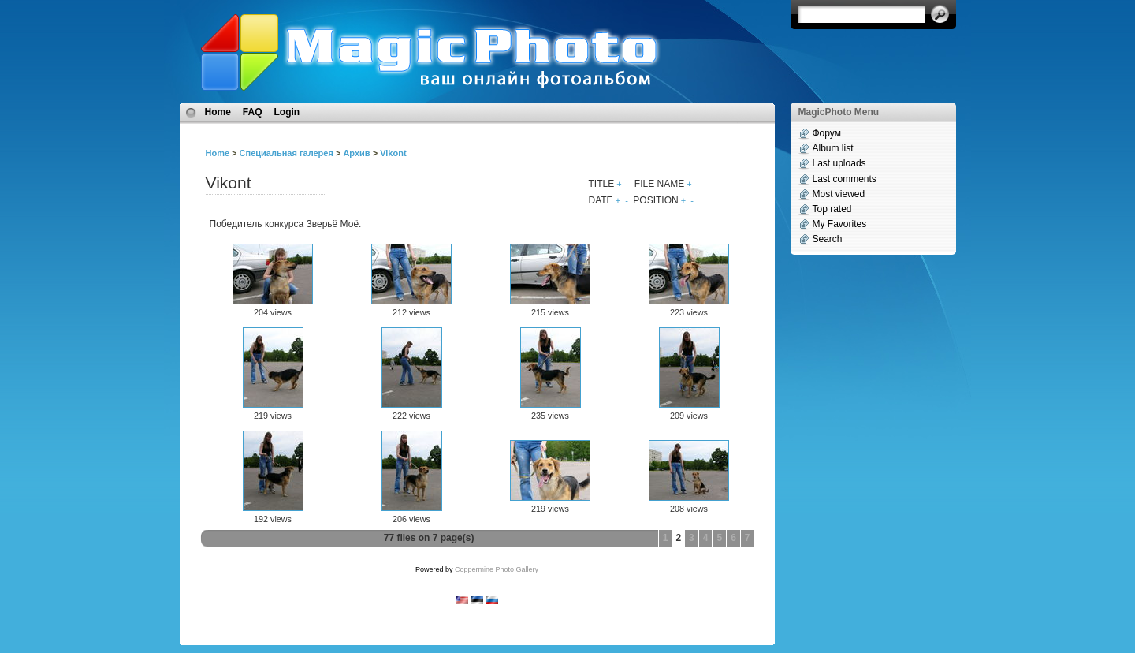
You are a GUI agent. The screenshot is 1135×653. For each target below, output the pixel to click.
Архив (356, 153)
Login (287, 112)
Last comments (844, 179)
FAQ (252, 112)
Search (828, 238)
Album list (833, 148)
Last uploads (839, 163)
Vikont (393, 153)
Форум (827, 133)
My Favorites (840, 223)
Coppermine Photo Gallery (496, 569)
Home (218, 112)
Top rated (832, 209)
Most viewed (839, 194)
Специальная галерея (286, 153)
